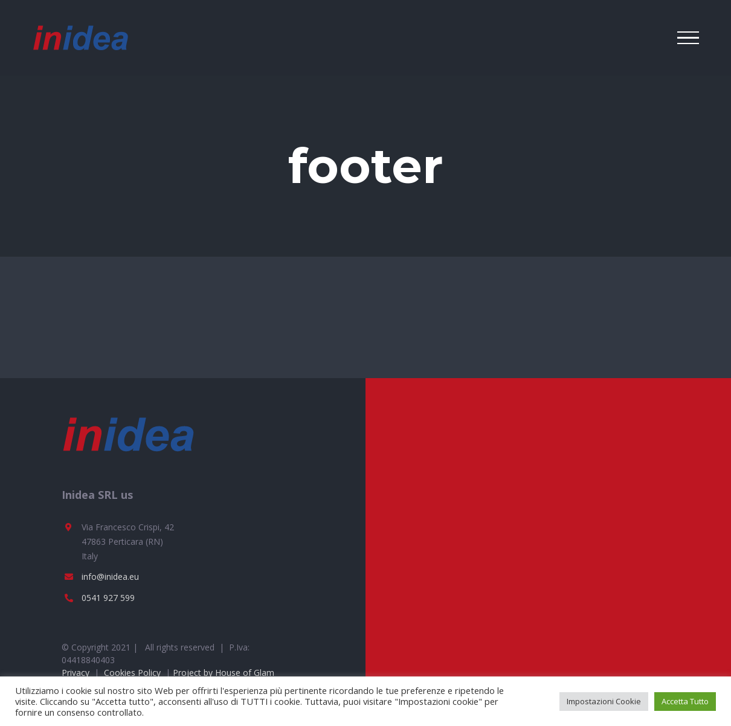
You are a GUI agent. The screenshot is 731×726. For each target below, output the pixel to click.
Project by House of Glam (223, 672)
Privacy (75, 672)
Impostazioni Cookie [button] (604, 701)
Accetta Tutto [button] (685, 701)
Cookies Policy (132, 672)
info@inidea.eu (110, 576)
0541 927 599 (108, 597)
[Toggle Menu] (688, 38)
